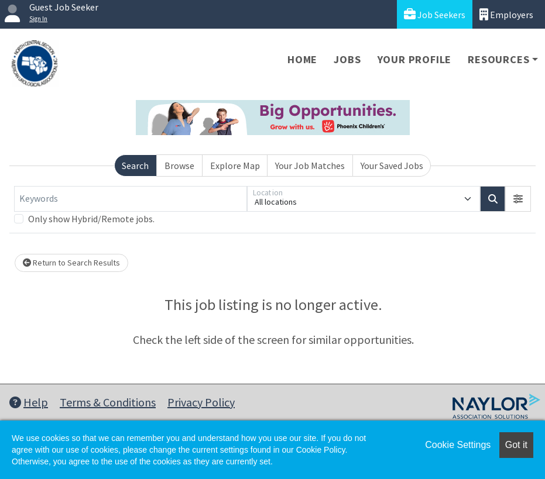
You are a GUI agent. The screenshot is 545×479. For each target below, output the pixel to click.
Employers (506, 14)
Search (135, 165)
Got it (516, 445)
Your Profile (415, 59)
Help (28, 402)
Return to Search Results (71, 262)
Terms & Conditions (108, 402)
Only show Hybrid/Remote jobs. (91, 219)
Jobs (347, 59)
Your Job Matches (310, 165)
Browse (179, 165)
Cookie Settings (458, 445)
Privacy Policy (201, 402)
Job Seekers (434, 14)
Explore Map (235, 165)
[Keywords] (130, 199)
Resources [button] (498, 59)
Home (302, 59)
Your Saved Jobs (392, 165)
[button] (518, 199)
